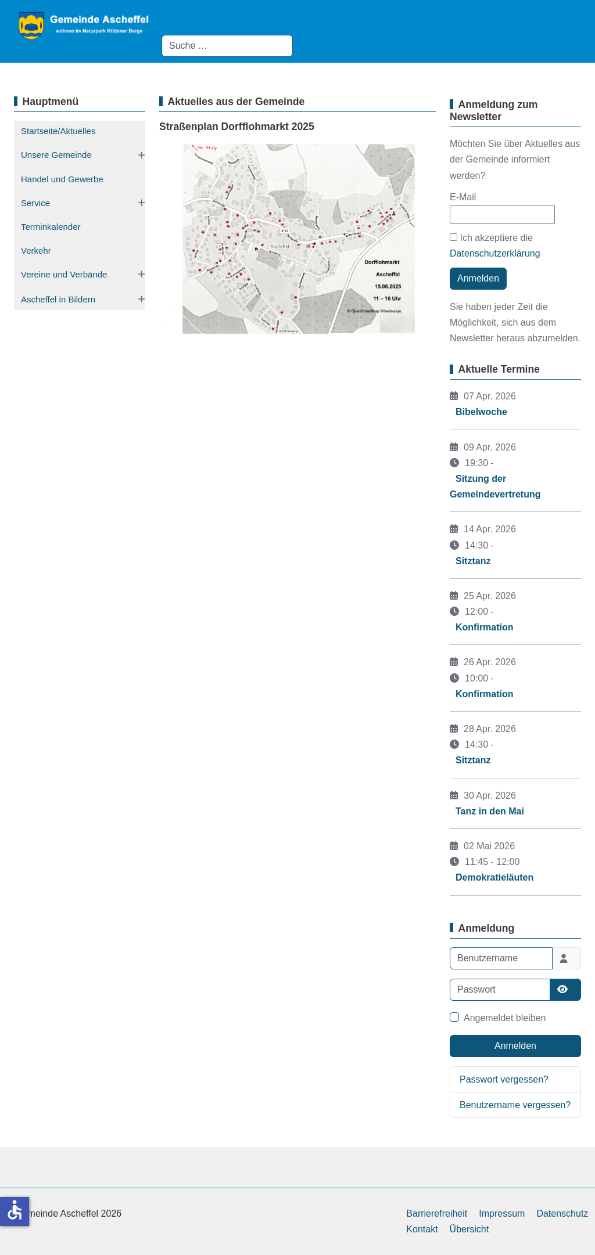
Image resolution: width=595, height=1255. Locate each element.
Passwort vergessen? (504, 1079)
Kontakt (422, 1229)
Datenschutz (562, 1213)
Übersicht (469, 1229)
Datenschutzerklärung (495, 253)
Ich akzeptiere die (495, 245)
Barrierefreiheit (436, 1213)
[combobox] (227, 46)
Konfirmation (485, 627)
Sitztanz (473, 561)
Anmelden (478, 278)
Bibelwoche (481, 412)
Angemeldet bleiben (505, 1018)
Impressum (502, 1213)
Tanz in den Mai (490, 811)
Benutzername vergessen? (515, 1105)
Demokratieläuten (494, 877)
